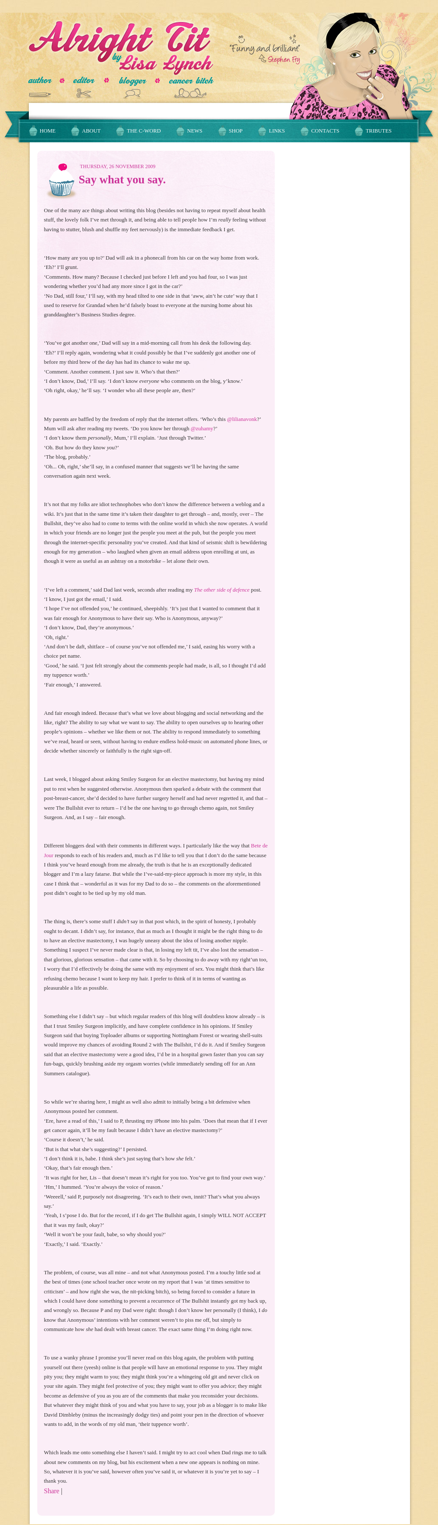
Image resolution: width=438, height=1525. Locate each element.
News (194, 131)
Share (51, 1491)
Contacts (325, 131)
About (91, 131)
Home (48, 131)
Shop (236, 131)
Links (277, 131)
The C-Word (144, 131)
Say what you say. (122, 179)
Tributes (378, 131)
